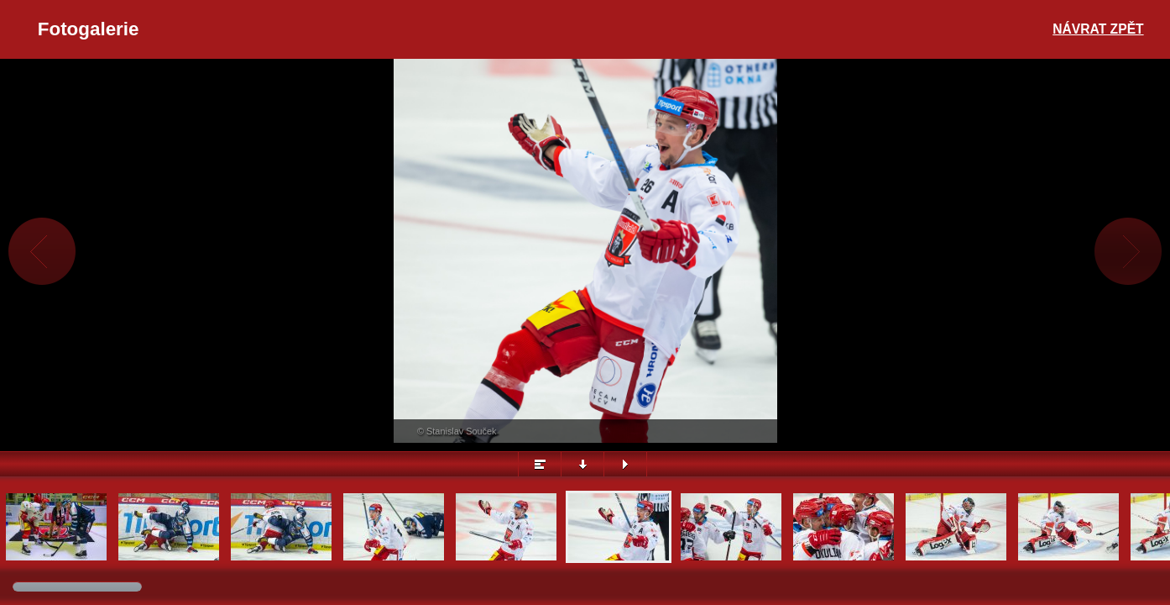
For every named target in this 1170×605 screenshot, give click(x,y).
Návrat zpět (1097, 29)
